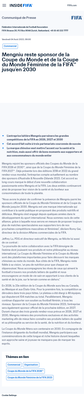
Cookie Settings (9, 395)
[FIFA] (21, 5)
